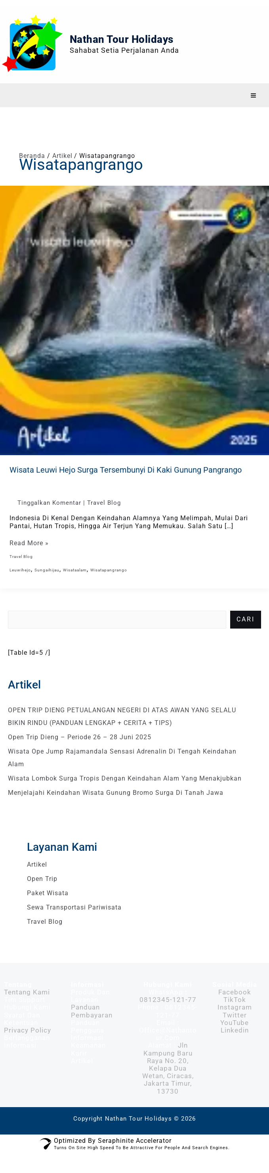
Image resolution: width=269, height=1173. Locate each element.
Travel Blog (104, 517)
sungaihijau (46, 584)
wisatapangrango (108, 584)
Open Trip (42, 893)
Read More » (29, 558)
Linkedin (235, 1045)
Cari (246, 634)
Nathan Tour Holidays (139, 46)
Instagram (234, 1022)
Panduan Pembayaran (92, 1025)
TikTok (234, 1014)
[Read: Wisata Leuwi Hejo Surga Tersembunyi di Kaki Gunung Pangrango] (134, 334)
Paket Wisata (48, 907)
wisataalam (75, 584)
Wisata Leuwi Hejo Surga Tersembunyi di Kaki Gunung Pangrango (126, 484)
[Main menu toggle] (253, 110)
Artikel (37, 879)
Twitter (235, 1029)
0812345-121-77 (168, 1014)
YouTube (234, 1037)
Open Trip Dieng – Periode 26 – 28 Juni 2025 (79, 752)
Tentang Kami (27, 1007)
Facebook (234, 1007)
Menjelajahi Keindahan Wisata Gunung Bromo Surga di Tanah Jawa (115, 807)
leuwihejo (20, 584)
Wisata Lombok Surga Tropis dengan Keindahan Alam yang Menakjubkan (125, 793)
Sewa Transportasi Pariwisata (74, 922)
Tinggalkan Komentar (49, 517)
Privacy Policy (27, 1045)
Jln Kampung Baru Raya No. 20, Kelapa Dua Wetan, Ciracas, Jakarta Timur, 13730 (168, 1083)
